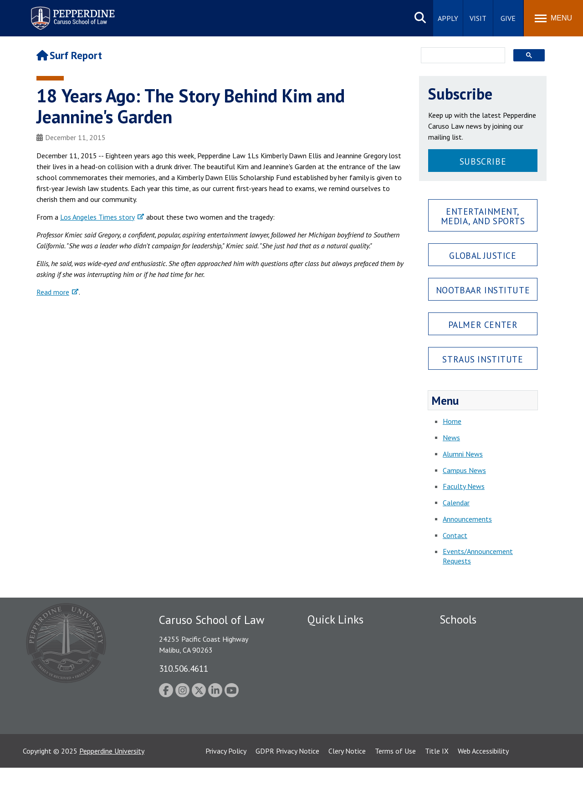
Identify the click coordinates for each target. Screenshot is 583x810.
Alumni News (463, 453)
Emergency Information (343, 668)
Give (508, 18)
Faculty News (464, 486)
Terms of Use (395, 793)
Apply (448, 18)
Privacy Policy (225, 793)
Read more (52, 292)
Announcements (467, 518)
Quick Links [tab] (335, 619)
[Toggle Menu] (553, 18)
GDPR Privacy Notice (287, 793)
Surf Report (69, 55)
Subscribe (483, 161)
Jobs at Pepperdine (335, 684)
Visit (478, 18)
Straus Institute (482, 359)
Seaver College (462, 636)
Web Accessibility (483, 793)
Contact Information (339, 699)
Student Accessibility (338, 652)
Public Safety (327, 636)
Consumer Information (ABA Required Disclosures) (350, 720)
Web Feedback (329, 756)
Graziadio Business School (479, 668)
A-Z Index (322, 740)
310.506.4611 (183, 668)
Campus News (464, 470)
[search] (460, 56)
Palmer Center (483, 324)
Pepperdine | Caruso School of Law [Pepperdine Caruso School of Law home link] (71, 12)
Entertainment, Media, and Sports (483, 216)
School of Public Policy (475, 709)
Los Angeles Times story (97, 216)
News (451, 437)
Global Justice (482, 255)
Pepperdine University (111, 793)
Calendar (456, 502)
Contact (455, 535)
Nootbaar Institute (483, 290)
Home (452, 421)
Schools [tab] (458, 619)
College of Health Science (479, 725)
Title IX (437, 793)
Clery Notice (347, 793)
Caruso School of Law (473, 652)
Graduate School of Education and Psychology (492, 688)
